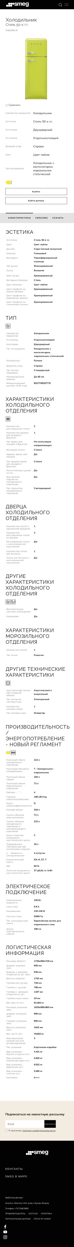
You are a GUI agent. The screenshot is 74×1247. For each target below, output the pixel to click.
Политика (46, 1213)
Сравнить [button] (15, 104)
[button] (37, 269)
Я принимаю (32, 1130)
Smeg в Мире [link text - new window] (16, 1176)
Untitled (33, 1213)
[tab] (19, 218)
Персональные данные (18, 1219)
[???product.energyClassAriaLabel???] (9, 182)
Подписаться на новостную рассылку (35, 1114)
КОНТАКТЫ (14, 1168)
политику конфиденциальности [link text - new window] (39, 1130)
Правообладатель (15, 1213)
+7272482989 (21, 1208)
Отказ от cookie (42, 1219)
